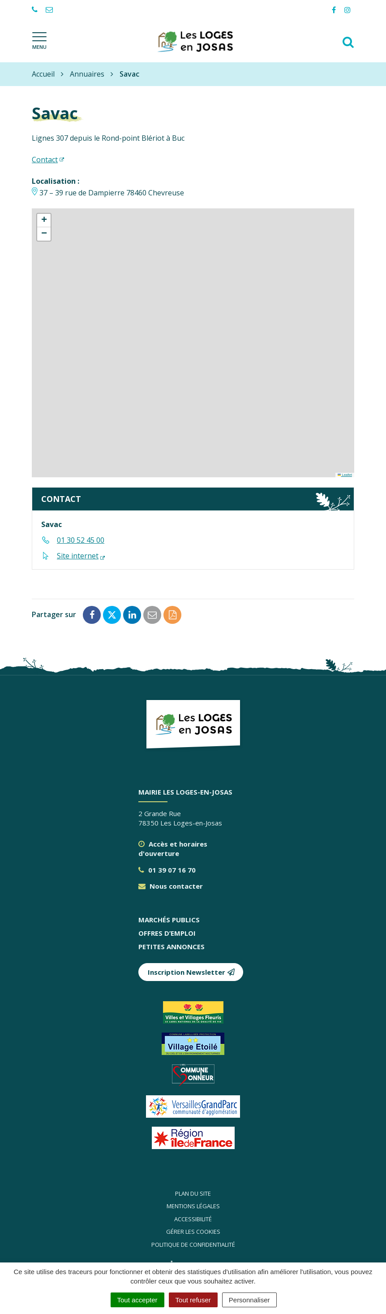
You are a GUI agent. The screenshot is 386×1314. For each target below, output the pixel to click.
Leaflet (345, 475)
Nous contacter (170, 886)
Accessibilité (193, 1219)
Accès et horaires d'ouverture (172, 848)
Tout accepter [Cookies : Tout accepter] (137, 1300)
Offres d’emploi (167, 933)
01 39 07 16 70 (167, 869)
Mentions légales (193, 1206)
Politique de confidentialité (193, 1245)
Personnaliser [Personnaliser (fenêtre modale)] (249, 1300)
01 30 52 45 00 (80, 540)
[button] (44, 220)
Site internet (78, 556)
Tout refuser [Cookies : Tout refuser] (193, 1300)
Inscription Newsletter (191, 972)
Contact (45, 159)
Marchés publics (169, 919)
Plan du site (193, 1193)
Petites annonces (171, 946)
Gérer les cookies (193, 1232)
